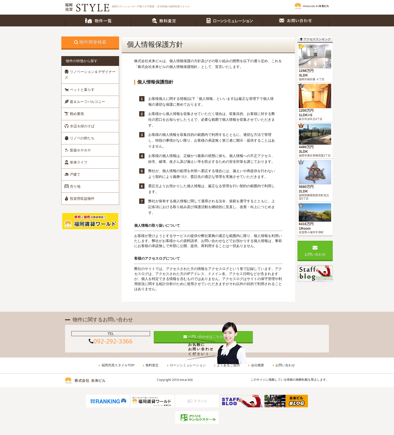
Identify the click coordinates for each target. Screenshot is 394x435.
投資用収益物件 (79, 198)
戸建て (72, 174)
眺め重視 (74, 114)
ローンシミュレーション (230, 20)
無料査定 (164, 20)
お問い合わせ (295, 20)
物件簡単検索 (93, 42)
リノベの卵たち (79, 138)
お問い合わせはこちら (197, 337)
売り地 (72, 186)
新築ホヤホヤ (78, 150)
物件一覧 (98, 20)
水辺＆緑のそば (79, 126)
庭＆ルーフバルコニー (85, 102)
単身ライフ (76, 162)
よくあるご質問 (228, 365)
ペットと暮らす (79, 90)
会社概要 (257, 365)
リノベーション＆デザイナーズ (90, 75)
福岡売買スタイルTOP (118, 365)
